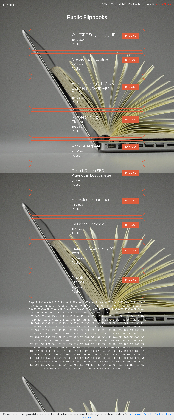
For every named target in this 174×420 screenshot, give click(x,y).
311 (31, 351)
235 (65, 337)
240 (92, 337)
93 (81, 313)
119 (103, 316)
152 (59, 323)
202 (109, 330)
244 (115, 337)
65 (74, 309)
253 (51, 340)
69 (91, 309)
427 (118, 368)
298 (73, 347)
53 (137, 306)
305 (112, 347)
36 (63, 306)
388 (117, 361)
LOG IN (150, 4)
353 (37, 358)
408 (115, 365)
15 (87, 302)
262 (101, 340)
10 (65, 302)
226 (129, 334)
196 (76, 330)
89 (64, 313)
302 (95, 347)
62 (61, 309)
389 (123, 361)
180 (101, 327)
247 (131, 337)
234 (59, 337)
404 (92, 365)
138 (95, 320)
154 (70, 323)
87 (55, 313)
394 (37, 365)
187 (140, 327)
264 (112, 340)
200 (98, 330)
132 (62, 320)
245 (120, 337)
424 (101, 368)
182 (112, 327)
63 (65, 309)
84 (42, 313)
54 (141, 306)
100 (112, 313)
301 (90, 347)
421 (85, 368)
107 (37, 316)
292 (40, 347)
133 (67, 320)
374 (40, 361)
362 (87, 358)
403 (87, 365)
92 (77, 313)
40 (80, 306)
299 (78, 347)
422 (90, 368)
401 (76, 365)
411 (131, 365)
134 (73, 320)
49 (119, 306)
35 (59, 306)
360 (76, 358)
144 (129, 320)
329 (131, 351)
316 (59, 351)
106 (31, 316)
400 (70, 365)
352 (31, 358)
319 (76, 351)
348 (123, 354)
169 (40, 327)
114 (76, 316)
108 (42, 316)
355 (48, 358)
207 (137, 330)
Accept (147, 414)
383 (90, 361)
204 (120, 330)
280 (87, 344)
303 (101, 347)
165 (131, 323)
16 (91, 302)
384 (95, 361)
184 (123, 327)
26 (135, 302)
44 (98, 306)
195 (70, 330)
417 (62, 368)
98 (103, 313)
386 (106, 361)
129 (45, 320)
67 (82, 309)
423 (96, 368)
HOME (104, 4)
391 (134, 361)
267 (129, 340)
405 (98, 365)
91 (72, 313)
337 (62, 354)
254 (56, 340)
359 (70, 358)
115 (81, 316)
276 (65, 344)
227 (134, 334)
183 (117, 327)
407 (109, 365)
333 (40, 354)
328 (126, 351)
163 (120, 323)
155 (76, 323)
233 (53, 337)
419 (74, 368)
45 (102, 306)
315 (53, 351)
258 (78, 340)
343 (95, 354)
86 (50, 313)
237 (76, 337)
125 (137, 316)
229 (31, 337)
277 (70, 344)
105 (140, 313)
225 (123, 334)
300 (84, 347)
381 (78, 361)
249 (143, 337)
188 (31, 330)
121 (115, 316)
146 (140, 320)
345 (106, 354)
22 (117, 302)
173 (62, 327)
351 (140, 354)
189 (37, 330)
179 (95, 327)
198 (87, 330)
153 (65, 323)
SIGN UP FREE (163, 4)
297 (67, 347)
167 (143, 323)
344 (101, 354)
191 (48, 330)
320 (81, 351)
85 (46, 313)
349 (129, 354)
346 (112, 354)
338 (67, 354)
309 (134, 347)
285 (115, 344)
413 (143, 365)
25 (131, 302)
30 (37, 306)
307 (123, 347)
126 (143, 316)
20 (109, 302)
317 (65, 351)
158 (92, 323)
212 (51, 334)
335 (51, 354)
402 (81, 365)
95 (90, 313)
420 (79, 368)
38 (72, 306)
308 (129, 347)
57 (39, 309)
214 (62, 334)
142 (117, 320)
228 (140, 334)
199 (92, 330)
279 (81, 344)
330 (137, 351)
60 (52, 309)
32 (45, 306)
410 (126, 365)
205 (126, 330)
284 (109, 344)
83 (37, 313)
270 (31, 344)
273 (48, 344)
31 (41, 306)
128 (40, 320)
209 (34, 334)
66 (78, 309)
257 (73, 340)
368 (120, 358)
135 (78, 320)
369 (126, 358)
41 (85, 306)
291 (34, 347)
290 (143, 344)
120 (109, 316)
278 (76, 344)
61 (56, 309)
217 (78, 334)
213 (56, 334)
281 (92, 344)
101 (118, 313)
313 (42, 351)
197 (81, 330)
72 (104, 309)
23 (122, 302)
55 (30, 309)
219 (90, 334)
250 (34, 340)
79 (135, 309)
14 (83, 302)
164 (126, 323)
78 (130, 309)
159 (98, 323)
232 (48, 337)
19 (104, 302)
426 (113, 368)
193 (59, 330)
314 (48, 351)
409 (120, 365)
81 (143, 309)
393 (31, 365)
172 (56, 327)
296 (62, 347)
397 (53, 365)
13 (78, 302)
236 (70, 337)
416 (57, 368)
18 (100, 302)
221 (101, 334)
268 (134, 340)
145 (134, 320)
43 (93, 306)
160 (103, 323)
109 (48, 316)
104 (134, 313)
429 (129, 368)
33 (50, 306)
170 (45, 327)
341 (84, 354)
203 (115, 330)
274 (53, 344)
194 (65, 330)
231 (42, 337)
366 (109, 358)
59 (48, 309)
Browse (131, 36)
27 (139, 302)
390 (129, 361)
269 (140, 340)
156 (81, 323)
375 (45, 361)
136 (84, 320)
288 (131, 344)
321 (87, 351)
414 (46, 368)
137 (90, 320)
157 (87, 323)
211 (45, 334)
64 (69, 309)
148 (37, 323)
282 (98, 344)
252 (45, 340)
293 (45, 347)
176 (78, 327)
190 (42, 330)
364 (98, 358)
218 (84, 334)
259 (84, 340)
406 (103, 365)
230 (37, 337)
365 (103, 358)
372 (143, 358)
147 (31, 323)
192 (53, 330)
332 (34, 354)
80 (139, 309)
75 (117, 309)
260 (90, 340)
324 (103, 351)
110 (53, 316)
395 (42, 365)
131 (56, 320)
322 (92, 351)
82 (33, 313)
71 (100, 309)
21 (113, 302)
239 (87, 337)
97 (98, 313)
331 (143, 351)
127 (34, 320)
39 (76, 306)
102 (123, 313)
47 (111, 306)
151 (53, 323)
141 (112, 320)
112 (65, 316)
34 (54, 306)
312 (37, 351)
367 (115, 358)
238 (81, 337)
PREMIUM (121, 4)
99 (107, 313)
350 (134, 354)
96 (94, 313)
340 (78, 354)
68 (87, 309)
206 (131, 330)
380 (73, 361)
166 (137, 323)
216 (73, 334)
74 (113, 309)
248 (137, 337)
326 (115, 351)
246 (126, 337)
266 (123, 340)
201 (103, 330)
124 (131, 316)
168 (34, 327)
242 (103, 337)
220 (95, 334)
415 (51, 368)
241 (98, 337)
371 (137, 358)
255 (62, 340)
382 (84, 361)
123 (126, 316)
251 (40, 340)
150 (48, 323)
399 (65, 365)
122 (120, 316)
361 (81, 358)
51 (128, 306)
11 (70, 302)
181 (106, 327)
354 (42, 358)
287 (126, 344)
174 (67, 327)
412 (137, 365)
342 (90, 354)
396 (48, 365)
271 (37, 344)
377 (56, 361)
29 (32, 306)
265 (117, 340)
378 (62, 361)
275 (59, 344)
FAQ (111, 4)
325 (109, 351)
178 (90, 327)
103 (129, 313)
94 (85, 313)
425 (107, 368)
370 (131, 358)
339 (73, 354)
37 (67, 306)
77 (126, 309)
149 (42, 323)
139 (101, 320)
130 (51, 320)
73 (109, 309)
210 (40, 334)
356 (53, 358)
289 (137, 344)
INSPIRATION (135, 4)
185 (129, 327)
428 (124, 368)
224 (117, 334)
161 (109, 323)
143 (123, 320)
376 (51, 361)
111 (59, 316)
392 (140, 361)
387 (112, 361)
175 (73, 327)
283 (103, 344)
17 (96, 302)
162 (115, 323)
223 (112, 334)
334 (45, 354)
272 (42, 344)
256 (67, 340)
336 (56, 354)
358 (65, 358)
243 (109, 337)
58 (43, 309)
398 (59, 365)
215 (67, 334)
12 (74, 302)
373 (34, 361)
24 (126, 302)
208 (143, 330)
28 (144, 302)
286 (120, 344)
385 (101, 361)
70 (95, 309)
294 (51, 347)
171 (51, 327)
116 (87, 316)
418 (68, 368)
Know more (135, 414)
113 (70, 316)
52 (132, 306)
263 (106, 340)
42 (89, 306)
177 (84, 327)
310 (140, 347)
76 (122, 309)
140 (106, 320)
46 (106, 306)
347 (117, 354)
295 (56, 347)
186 (134, 327)
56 (35, 309)
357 (59, 358)
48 (115, 306)
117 (92, 316)
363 (92, 358)
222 (106, 334)
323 (98, 351)
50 (124, 306)
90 (68, 313)
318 (70, 351)
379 (67, 361)
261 (95, 340)
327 (120, 351)
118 (98, 316)
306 (117, 347)
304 (106, 347)
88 (59, 313)
